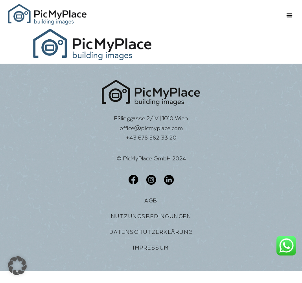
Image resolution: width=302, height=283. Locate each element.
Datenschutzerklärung (151, 232)
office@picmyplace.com (151, 128)
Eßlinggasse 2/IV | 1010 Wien (151, 118)
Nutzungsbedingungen (151, 216)
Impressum (151, 247)
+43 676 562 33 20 (151, 137)
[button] (289, 15)
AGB (151, 200)
